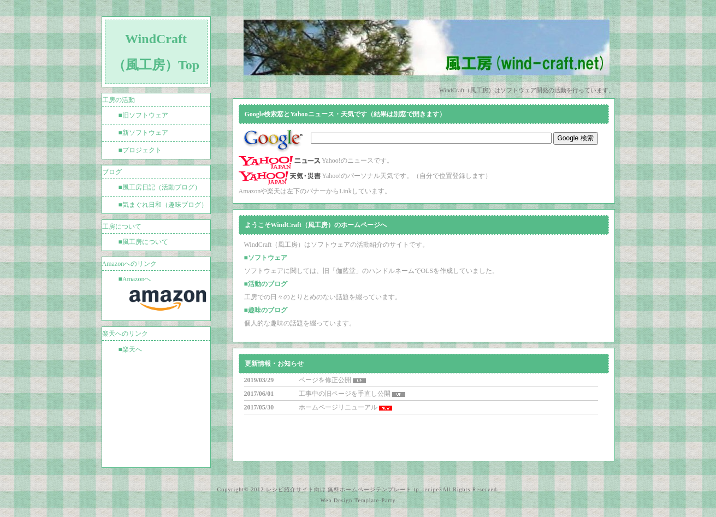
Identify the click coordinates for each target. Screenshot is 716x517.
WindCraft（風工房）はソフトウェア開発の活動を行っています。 (527, 90)
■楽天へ (130, 349)
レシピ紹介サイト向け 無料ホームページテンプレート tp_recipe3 (354, 489)
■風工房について (143, 242)
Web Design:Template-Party (357, 500)
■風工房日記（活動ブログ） (160, 187)
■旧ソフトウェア (143, 115)
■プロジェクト (140, 150)
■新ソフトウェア (143, 132)
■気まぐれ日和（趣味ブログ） (163, 205)
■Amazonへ (164, 296)
